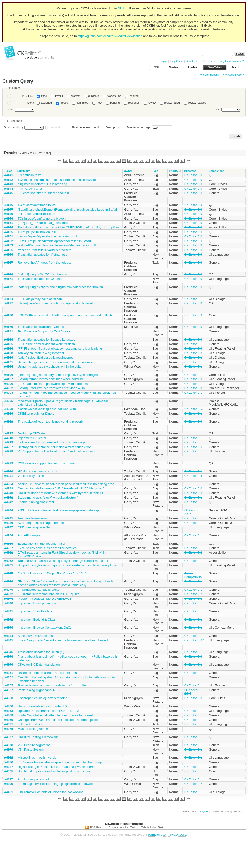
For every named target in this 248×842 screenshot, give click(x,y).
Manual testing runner (33, 729)
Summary (23, 170)
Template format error (33, 518)
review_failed (172, 102)
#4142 (8, 179)
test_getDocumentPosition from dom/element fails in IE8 (57, 245)
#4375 (8, 729)
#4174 (8, 299)
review (152, 102)
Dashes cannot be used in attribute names (47, 673)
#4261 (8, 552)
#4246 (8, 523)
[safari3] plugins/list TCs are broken (42, 274)
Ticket (8, 170)
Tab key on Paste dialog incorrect (41, 353)
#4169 (8, 274)
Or (217, 109)
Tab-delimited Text (152, 827)
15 (77, 160)
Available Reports (209, 74)
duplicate (93, 95)
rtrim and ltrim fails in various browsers (44, 250)
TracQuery (203, 811)
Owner (128, 170)
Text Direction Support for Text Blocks (44, 331)
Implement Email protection (37, 603)
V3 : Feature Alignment (34, 745)
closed (64, 102)
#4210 (8, 413)
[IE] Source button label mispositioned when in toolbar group (60, 762)
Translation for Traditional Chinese (42, 327)
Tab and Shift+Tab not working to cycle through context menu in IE (64, 561)
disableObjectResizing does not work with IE (49, 409)
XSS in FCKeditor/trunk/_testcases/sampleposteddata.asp (58, 510)
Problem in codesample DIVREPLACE (44, 598)
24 (129, 160)
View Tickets (215, 67)
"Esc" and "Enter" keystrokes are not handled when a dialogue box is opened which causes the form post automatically (66, 583)
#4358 (8, 698)
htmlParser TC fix (30, 188)
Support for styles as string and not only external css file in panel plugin (67, 565)
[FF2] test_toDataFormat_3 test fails (43, 223)
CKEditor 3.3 (193, 353)
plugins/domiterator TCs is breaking (42, 184)
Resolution (28, 96)
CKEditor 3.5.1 (194, 409)
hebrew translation (30, 724)
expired (134, 95)
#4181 (8, 331)
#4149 (8, 214)
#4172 (8, 287)
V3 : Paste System (31, 749)
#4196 (8, 375)
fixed (44, 95)
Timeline (173, 67)
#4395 (8, 771)
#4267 (8, 573)
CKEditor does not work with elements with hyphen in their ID (60, 493)
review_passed (197, 102)
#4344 (8, 635)
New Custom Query (233, 74)
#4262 (8, 561)
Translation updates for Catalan (40, 279)
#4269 (8, 581)
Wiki (156, 67)
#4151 (8, 223)
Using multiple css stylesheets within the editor (50, 366)
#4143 (8, 184)
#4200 (8, 384)
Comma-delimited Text (122, 827)
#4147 (8, 209)
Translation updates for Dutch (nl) (41, 652)
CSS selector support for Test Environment (47, 463)
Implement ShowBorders (35, 611)
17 (89, 160)
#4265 (8, 565)
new (99, 102)
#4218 (8, 438)
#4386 (8, 762)
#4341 (8, 611)
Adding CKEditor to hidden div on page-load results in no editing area (66, 484)
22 (118, 160)
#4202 (8, 388)
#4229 (8, 463)
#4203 (8, 392)
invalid (59, 95)
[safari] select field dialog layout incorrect (46, 357)
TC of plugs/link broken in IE (37, 232)
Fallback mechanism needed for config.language (51, 442)
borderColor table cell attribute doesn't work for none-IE (56, 715)
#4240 (8, 493)
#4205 (8, 401)
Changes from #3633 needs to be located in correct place (58, 720)
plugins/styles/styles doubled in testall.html (47, 236)
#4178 (8, 315)
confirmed (82, 102)
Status (30, 103)
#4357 (8, 690)
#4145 (8, 193)
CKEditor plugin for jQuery (36, 413)
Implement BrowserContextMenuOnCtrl (45, 627)
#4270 (8, 589)
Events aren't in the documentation (42, 543)
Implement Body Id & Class (37, 619)
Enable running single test (36, 502)
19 (100, 160)
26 (141, 160)
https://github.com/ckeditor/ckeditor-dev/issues (110, 36)
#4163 (8, 245)
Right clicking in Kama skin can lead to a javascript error (57, 767)
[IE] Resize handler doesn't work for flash (46, 344)
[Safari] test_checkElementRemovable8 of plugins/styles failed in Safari (67, 209)
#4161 (8, 236)
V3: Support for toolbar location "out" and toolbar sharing (57, 451)
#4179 (8, 327)
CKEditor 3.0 (193, 175)
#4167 (8, 262)
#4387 (8, 767)
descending (56, 127)
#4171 (8, 279)
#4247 (8, 527)
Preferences (208, 61)
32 (176, 160)
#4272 (8, 594)
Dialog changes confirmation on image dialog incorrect (55, 362)
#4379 (8, 749)
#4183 (8, 339)
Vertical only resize (31, 476)
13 (65, 160)
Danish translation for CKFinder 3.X (42, 706)
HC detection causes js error (37, 471)
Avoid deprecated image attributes (41, 523)
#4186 (8, 348)
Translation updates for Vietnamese (42, 254)
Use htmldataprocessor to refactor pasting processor (54, 771)
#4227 (8, 447)
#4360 (8, 706)
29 (158, 160)
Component (216, 170)
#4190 (8, 357)
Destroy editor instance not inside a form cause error (54, 447)
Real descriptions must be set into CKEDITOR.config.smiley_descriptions (69, 227)
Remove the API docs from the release (45, 262)
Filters (16, 88)
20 (106, 160)
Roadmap (193, 67)
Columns (16, 120)
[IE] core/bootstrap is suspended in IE (44, 193)
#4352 (8, 677)
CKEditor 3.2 (193, 227)
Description (110, 127)
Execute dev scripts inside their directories (47, 548)
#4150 (8, 218)
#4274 (8, 598)
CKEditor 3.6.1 (194, 640)
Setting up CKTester (32, 433)
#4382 (8, 757)
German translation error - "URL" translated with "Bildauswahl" (61, 488)
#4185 (8, 344)
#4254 (8, 535)
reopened (134, 102)
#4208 (8, 409)
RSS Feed (96, 827)
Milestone (190, 170)
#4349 (8, 664)
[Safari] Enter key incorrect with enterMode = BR (51, 388)
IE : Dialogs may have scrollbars (40, 299)
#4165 (8, 250)
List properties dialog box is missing (42, 698)
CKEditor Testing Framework (38, 737)
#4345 (8, 640)
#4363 (8, 711)
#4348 (8, 656)
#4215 (8, 433)
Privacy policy (177, 834)
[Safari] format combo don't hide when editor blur (51, 379)
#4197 (8, 379)
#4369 (8, 720)
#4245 (8, 518)
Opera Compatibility (193, 575)
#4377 (8, 737)
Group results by (13, 127)
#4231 (8, 476)
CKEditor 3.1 (193, 299)
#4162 (8, 241)
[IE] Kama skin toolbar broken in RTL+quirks (48, 594)
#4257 (8, 548)
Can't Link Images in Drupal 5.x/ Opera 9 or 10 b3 (52, 573)
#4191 (8, 362)
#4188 (8, 353)
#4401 (8, 792)
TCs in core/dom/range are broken (42, 218)
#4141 (8, 175)
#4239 (8, 488)
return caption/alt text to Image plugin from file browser (56, 784)
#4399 (8, 784)
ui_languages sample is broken (39, 589)
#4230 (8, 471)
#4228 (8, 451)
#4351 (8, 673)
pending (115, 102)
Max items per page (138, 127)
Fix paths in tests (29, 175)
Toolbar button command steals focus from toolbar (52, 685)
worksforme (114, 95)
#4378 (8, 745)
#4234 (8, 484)
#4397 (8, 779)
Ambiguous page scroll (34, 779)
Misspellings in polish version (38, 757)
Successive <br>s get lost (36, 635)
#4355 (8, 685)
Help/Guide (176, 61)
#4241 (8, 497)
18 (94, 160)
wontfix (75, 95)
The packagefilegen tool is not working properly (51, 421)
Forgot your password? (231, 61)
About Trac (192, 61)
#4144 (8, 188)
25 (135, 160)
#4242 (8, 502)
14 (71, 160)
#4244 (8, 510)
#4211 (8, 421)
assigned (46, 102)
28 (153, 160)
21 (112, 160)
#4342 (8, 619)
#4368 (8, 715)
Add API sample (29, 535)
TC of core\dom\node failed (37, 205)
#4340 (8, 603)
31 (170, 160)
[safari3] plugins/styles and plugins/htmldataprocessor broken (60, 287)
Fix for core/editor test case (37, 214)
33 (182, 160)
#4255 (8, 543)
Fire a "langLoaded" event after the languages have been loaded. (63, 640)
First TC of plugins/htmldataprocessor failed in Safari (54, 241)
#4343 (8, 627)
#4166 (8, 254)
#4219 (8, 442)
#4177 (8, 303)
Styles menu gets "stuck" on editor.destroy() (48, 497)
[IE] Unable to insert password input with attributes (53, 384)
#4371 (8, 724)
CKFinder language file (34, 527)
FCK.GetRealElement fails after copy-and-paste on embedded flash (65, 315)
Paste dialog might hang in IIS (39, 690)
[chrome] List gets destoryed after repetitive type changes (58, 375)
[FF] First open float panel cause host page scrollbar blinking (60, 348)
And (10, 109)
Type (155, 170)
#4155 (8, 232)
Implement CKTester (32, 438)
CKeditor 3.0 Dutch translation (39, 664)
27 (147, 160)
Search (235, 67)
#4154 (8, 227)
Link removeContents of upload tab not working (51, 792)
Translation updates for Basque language (46, 339)
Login (163, 61)
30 (164, 160)
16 (83, 160)
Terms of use (157, 834)
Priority (173, 170)
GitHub (122, 8)
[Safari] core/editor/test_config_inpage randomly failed (55, 303)
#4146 (8, 205)
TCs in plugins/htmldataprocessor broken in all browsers (57, 179)
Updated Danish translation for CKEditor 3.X (48, 711)
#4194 (8, 366)
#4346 (8, 652)
